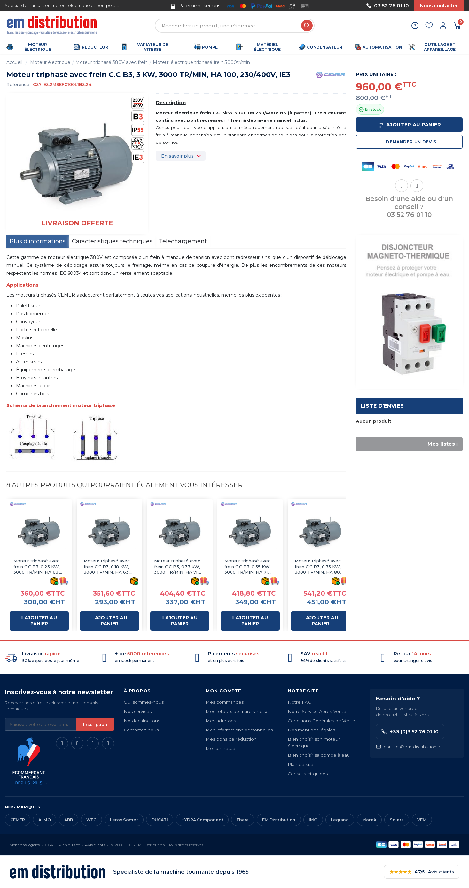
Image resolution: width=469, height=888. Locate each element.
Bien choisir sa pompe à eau (319, 755)
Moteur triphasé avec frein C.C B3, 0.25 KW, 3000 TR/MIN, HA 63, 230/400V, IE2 (36, 566)
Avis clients (95, 844)
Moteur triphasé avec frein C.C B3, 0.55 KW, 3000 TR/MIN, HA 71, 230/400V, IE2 (247, 566)
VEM (421, 819)
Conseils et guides (308, 773)
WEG (91, 819)
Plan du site (69, 844)
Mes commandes (225, 702)
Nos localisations (142, 720)
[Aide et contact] (415, 26)
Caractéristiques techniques (112, 241)
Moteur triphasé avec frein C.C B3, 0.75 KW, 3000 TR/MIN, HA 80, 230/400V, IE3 (318, 566)
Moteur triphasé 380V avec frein (111, 62)
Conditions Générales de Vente (321, 720)
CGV (49, 844)
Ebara (243, 819)
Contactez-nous (141, 729)
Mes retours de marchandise (237, 711)
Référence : (19, 84)
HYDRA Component (202, 819)
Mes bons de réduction (231, 739)
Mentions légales (25, 844)
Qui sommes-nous (144, 702)
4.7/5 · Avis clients (421, 872)
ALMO (44, 819)
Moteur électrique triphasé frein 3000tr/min (201, 62)
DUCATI (160, 819)
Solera (397, 819)
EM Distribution (278, 819)
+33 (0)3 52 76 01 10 (410, 732)
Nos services (138, 711)
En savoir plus (177, 156)
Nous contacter (439, 6)
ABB (68, 819)
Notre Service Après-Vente (317, 711)
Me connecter (221, 748)
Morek (369, 819)
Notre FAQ (300, 702)
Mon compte (223, 691)
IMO (313, 819)
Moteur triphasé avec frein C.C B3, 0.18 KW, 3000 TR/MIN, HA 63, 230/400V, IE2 (107, 566)
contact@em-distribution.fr (408, 747)
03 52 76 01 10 (387, 6)
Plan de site (300, 764)
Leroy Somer (124, 819)
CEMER (17, 819)
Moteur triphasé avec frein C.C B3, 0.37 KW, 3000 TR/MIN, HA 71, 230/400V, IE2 (177, 566)
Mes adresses (221, 720)
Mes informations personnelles (239, 729)
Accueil (14, 62)
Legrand (340, 819)
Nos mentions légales (311, 729)
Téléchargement (183, 241)
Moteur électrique (50, 62)
